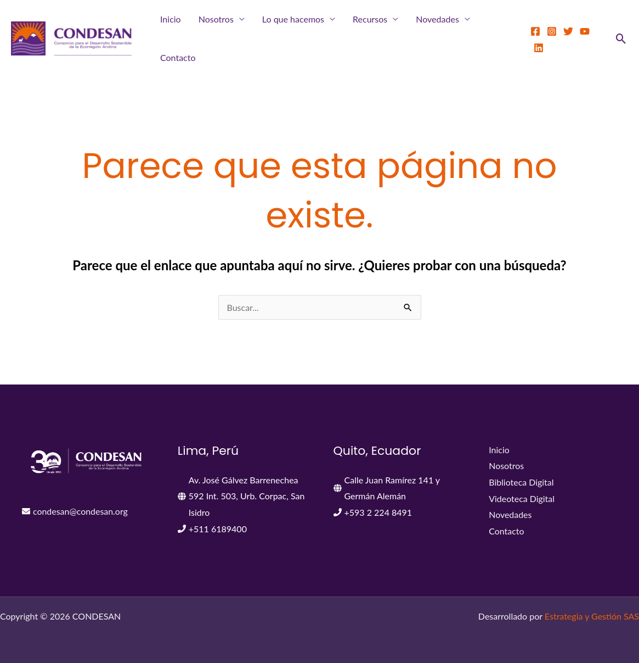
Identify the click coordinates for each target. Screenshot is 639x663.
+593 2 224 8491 (378, 512)
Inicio (170, 19)
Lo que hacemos (293, 19)
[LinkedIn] (539, 48)
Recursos (370, 19)
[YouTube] (585, 31)
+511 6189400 (218, 528)
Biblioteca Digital (521, 482)
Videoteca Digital (522, 498)
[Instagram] (552, 31)
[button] (621, 39)
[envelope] (75, 511)
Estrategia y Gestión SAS (592, 616)
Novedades (437, 19)
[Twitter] (568, 31)
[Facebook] (535, 31)
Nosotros (216, 19)
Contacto (178, 57)
